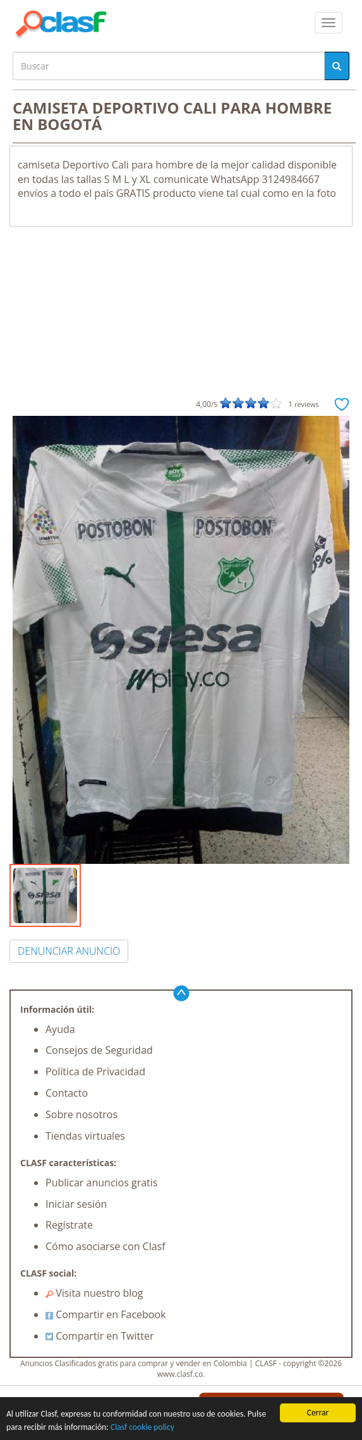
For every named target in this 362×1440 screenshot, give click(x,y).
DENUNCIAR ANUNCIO (69, 951)
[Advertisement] (181, 321)
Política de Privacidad (95, 1071)
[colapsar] (328, 22)
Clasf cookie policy (142, 1427)
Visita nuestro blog (94, 1293)
